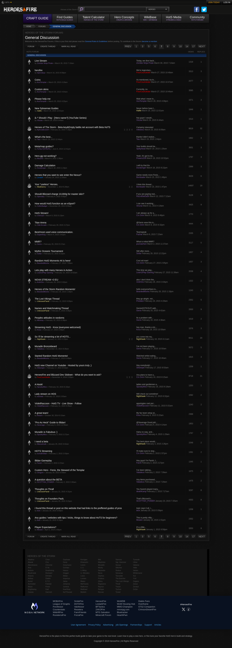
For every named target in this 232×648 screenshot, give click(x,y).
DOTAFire (79, 604)
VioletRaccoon (43, 406)
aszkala (40, 396)
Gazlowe (66, 560)
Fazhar (139, 234)
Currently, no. (142, 89)
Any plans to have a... (145, 375)
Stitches (119, 568)
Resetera (78, 609)
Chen (47, 560)
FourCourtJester (143, 72)
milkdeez (140, 130)
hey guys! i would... (144, 118)
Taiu (38, 139)
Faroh (39, 463)
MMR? (38, 241)
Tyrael (118, 592)
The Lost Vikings (122, 581)
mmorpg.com (123, 609)
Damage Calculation (45, 165)
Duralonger (41, 168)
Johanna (66, 584)
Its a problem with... (144, 318)
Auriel (30, 581)
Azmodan (32, 584)
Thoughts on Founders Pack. (49, 498)
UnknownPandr (43, 301)
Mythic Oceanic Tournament (49, 251)
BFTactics (100, 606)
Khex (138, 415)
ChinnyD (40, 215)
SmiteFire (78, 601)
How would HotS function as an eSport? (55, 203)
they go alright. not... (145, 299)
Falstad (48, 584)
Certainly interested (144, 127)
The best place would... (146, 441)
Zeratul (136, 587)
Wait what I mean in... (145, 99)
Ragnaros (102, 584)
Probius (101, 578)
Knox (39, 330)
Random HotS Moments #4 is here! (53, 260)
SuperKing (41, 235)
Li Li (82, 568)
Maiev (83, 581)
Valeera (136, 565)
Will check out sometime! (147, 394)
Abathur (31, 560)
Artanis (31, 576)
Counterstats (59, 609)
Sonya (118, 565)
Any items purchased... (146, 479)
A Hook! (39, 384)
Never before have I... (145, 108)
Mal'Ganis (85, 584)
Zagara (136, 581)
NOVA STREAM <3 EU (46, 279)
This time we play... (144, 270)
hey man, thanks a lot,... (146, 327)
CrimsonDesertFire (147, 609)
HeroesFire (101, 601)
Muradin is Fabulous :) (46, 432)
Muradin (101, 565)
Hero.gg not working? (46, 156)
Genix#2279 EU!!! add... (146, 308)
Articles (157, 624)
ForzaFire (78, 615)
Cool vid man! (142, 260)
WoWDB (121, 601)
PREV (128, 46)
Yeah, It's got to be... (145, 156)
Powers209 (141, 158)
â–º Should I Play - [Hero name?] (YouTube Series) (61, 118)
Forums (42, 26)
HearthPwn (122, 615)
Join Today (214, 2)
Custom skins (42, 89)
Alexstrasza (32, 565)
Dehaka (48, 576)
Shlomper (41, 368)
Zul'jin (135, 589)
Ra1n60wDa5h (142, 196)
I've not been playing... (146, 346)
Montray (40, 320)
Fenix (47, 587)
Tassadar (119, 576)
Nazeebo (101, 570)
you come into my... (144, 337)
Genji (65, 562)
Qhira (100, 581)
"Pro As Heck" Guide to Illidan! (50, 422)
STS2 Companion (146, 606)
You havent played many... (147, 489)
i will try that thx (143, 165)
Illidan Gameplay (43, 460)
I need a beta (41, 441)
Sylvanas (119, 573)
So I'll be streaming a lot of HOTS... (53, 336)
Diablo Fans (144, 601)
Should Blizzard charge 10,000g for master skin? (59, 194)
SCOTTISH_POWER (45, 482)
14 (187, 46)
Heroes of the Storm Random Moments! (55, 289)
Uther (135, 562)
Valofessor (79, 606)
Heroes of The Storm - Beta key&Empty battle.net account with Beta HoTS (72, 127)
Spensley (40, 196)
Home (28, 26)
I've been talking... (144, 470)
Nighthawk (41, 339)
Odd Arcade (42, 225)
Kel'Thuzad (67, 592)
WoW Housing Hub (126, 604)
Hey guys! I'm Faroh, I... (146, 460)
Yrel (134, 578)
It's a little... (141, 527)
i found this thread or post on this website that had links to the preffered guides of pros (78, 508)
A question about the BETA (48, 479)
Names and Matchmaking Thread (52, 308)
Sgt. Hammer (121, 562)
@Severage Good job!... (147, 422)
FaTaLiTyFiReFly (44, 149)
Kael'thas (66, 589)
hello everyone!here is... (146, 289)
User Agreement (78, 624)
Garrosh (48, 592)
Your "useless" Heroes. (46, 184)
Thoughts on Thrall (44, 489)
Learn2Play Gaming (45, 273)
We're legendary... (144, 70)
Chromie (48, 565)
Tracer (118, 587)
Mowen (139, 520)
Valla (135, 568)
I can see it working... (145, 203)
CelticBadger (42, 206)
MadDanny (41, 187)
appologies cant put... (145, 403)
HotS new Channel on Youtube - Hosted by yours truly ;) (63, 365)
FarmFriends (80, 612)
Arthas (30, 578)
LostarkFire (101, 604)
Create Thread (47, 46)
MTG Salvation (103, 612)
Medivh (83, 592)
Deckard (48, 573)
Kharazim (84, 562)
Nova (100, 573)
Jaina (65, 581)
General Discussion (62, 26)
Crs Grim (140, 215)
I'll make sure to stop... (146, 451)
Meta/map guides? (44, 146)
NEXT (202, 46)
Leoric (83, 565)
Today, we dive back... (146, 61)
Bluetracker (122, 612)
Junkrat (66, 587)
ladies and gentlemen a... (147, 384)
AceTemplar (42, 82)
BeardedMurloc (43, 263)
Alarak (30, 562)
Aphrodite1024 (43, 130)
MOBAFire (58, 601)
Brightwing (32, 589)
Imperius (66, 578)
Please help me (43, 98)
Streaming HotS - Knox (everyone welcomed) (58, 327)
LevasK (40, 177)
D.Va (47, 568)
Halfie (39, 111)
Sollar (39, 254)
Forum (31, 46)
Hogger (66, 573)
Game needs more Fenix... (148, 175)
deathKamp (141, 491)
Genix (39, 244)
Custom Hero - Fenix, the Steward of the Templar (60, 470)
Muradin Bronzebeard (46, 346)
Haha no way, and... (145, 432)
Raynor (101, 587)
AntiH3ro (40, 282)
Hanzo (65, 570)
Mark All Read (68, 46)
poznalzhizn (141, 244)
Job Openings (122, 624)
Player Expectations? (45, 527)
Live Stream (41, 60)
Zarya (135, 584)
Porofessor (58, 606)
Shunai (139, 206)
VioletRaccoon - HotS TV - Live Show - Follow (58, 403)
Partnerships (136, 624)
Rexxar (101, 592)
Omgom (40, 473)
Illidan (65, 576)
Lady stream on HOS (45, 394)
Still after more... (143, 251)
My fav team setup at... (146, 413)
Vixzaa (39, 120)
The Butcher (120, 578)
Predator (140, 301)
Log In (226, 2)
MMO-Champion (124, 606)
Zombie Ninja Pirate (45, 63)
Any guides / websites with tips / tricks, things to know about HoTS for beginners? (76, 517)
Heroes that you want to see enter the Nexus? (58, 175)
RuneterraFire (59, 615)
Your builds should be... (146, 146)
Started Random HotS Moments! (51, 356)
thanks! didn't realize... (146, 137)
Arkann (40, 415)
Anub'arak (32, 573)
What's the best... (43, 137)
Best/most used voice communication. (54, 232)
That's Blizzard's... (144, 498)
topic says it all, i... (144, 508)
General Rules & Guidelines (96, 41)
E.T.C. (47, 581)
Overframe (143, 604)
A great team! (41, 413)
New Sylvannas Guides (47, 108)
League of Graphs (61, 604)
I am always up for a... (146, 213)
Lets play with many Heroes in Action (53, 270)
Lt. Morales (85, 573)
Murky (100, 568)
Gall (47, 589)
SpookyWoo (42, 387)
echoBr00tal (42, 453)
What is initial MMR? (145, 241)
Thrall (118, 584)
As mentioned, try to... (146, 80)
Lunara (83, 578)
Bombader (140, 177)
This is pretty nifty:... (145, 518)
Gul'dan (66, 568)
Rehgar (101, 589)
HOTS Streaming (43, 451)
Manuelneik (41, 444)
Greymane (67, 565)
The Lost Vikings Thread (47, 298)
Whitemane (137, 573)
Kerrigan (84, 560)
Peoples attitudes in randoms (49, 317)
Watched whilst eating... (146, 356)
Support (148, 624)
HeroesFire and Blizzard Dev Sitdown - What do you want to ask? (68, 374)
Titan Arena (40, 222)
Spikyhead (141, 149)
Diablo (47, 578)
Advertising (108, 624)
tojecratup (41, 73)
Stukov (118, 570)
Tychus (118, 589)
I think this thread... (144, 184)
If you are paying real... (146, 194)
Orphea (101, 576)
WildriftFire (58, 612)
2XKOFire (100, 609)
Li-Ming (83, 570)
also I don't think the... (145, 280)
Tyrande (136, 560)
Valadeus (40, 349)
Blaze (30, 587)
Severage (41, 425)
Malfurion (84, 587)
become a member (149, 41)
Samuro (119, 560)
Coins (38, 79)
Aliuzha (40, 158)
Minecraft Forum (103, 615)
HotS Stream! (42, 213)
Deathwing (49, 570)
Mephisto (101, 562)
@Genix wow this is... (145, 222)
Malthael (84, 589)
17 (193, 46)
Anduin (31, 570)
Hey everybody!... (144, 365)
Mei (99, 560)
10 (180, 46)
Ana (29, 568)
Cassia (31, 592)
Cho (47, 562)
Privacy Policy (94, 624)
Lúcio (83, 576)
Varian (135, 570)
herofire (38, 70)
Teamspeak (141, 232)
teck (38, 511)
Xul (134, 576)
